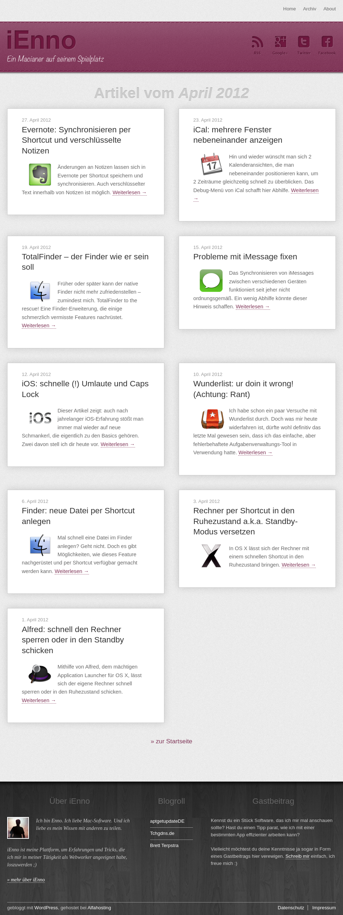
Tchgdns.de (162, 833)
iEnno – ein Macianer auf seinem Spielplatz (55, 47)
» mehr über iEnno (26, 879)
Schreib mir (297, 856)
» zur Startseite (172, 741)
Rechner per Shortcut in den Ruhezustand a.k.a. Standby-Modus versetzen (245, 521)
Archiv (309, 8)
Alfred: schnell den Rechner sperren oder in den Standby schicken (73, 640)
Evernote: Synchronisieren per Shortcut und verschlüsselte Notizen (76, 140)
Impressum (324, 907)
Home (289, 8)
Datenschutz (291, 907)
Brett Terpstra (164, 845)
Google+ (280, 45)
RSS (257, 45)
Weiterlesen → (130, 192)
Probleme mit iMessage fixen (245, 256)
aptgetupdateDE (167, 821)
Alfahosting (99, 907)
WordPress (46, 907)
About (329, 8)
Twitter (304, 45)
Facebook (327, 45)
